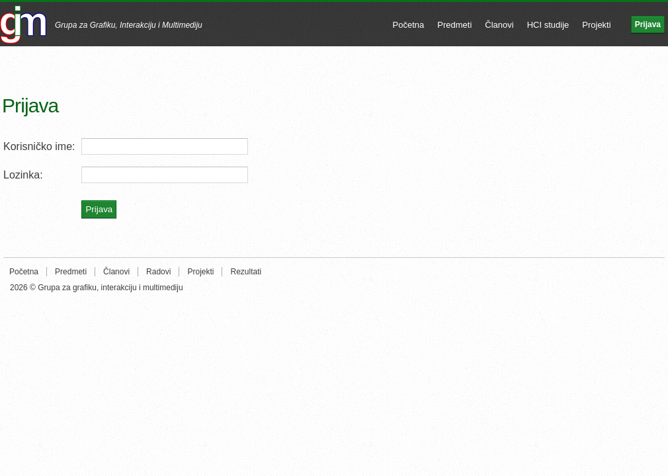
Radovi (158, 271)
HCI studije (548, 25)
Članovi (499, 25)
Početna (409, 25)
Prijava (648, 24)
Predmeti (454, 25)
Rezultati (245, 271)
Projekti (596, 25)
